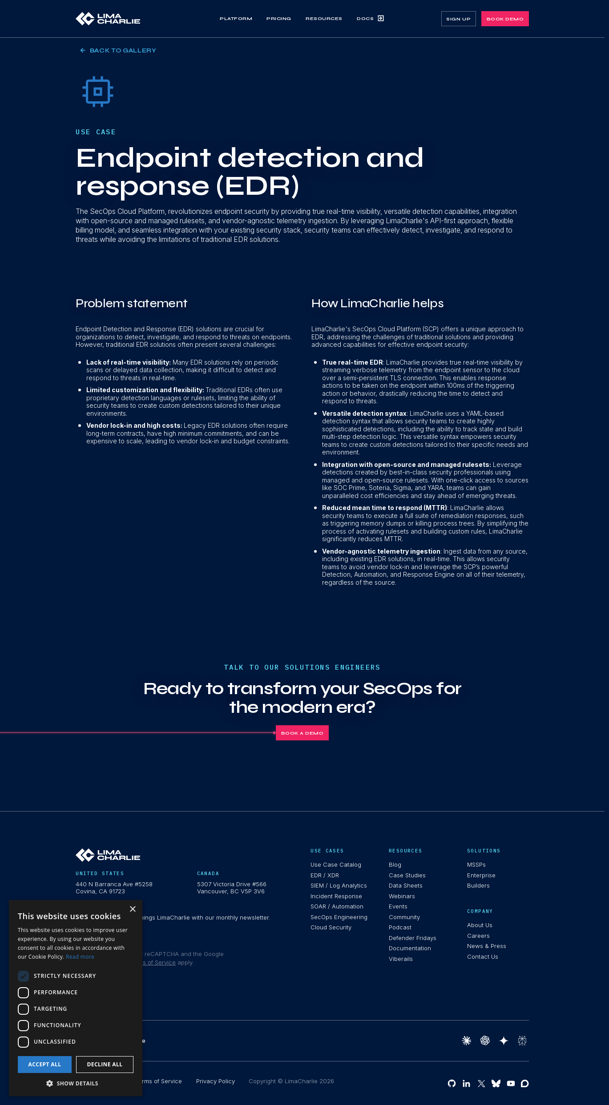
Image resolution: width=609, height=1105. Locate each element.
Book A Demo (302, 733)
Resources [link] (324, 18)
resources (405, 850)
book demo (505, 19)
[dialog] (75, 998)
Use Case (96, 131)
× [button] (132, 909)
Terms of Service (152, 962)
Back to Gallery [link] (118, 50)
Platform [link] (236, 18)
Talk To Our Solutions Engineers (302, 667)
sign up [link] (458, 19)
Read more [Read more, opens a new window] (80, 956)
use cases (327, 850)
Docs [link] (371, 18)
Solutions (483, 850)
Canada (208, 873)
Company (480, 911)
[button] (75, 1083)
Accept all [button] (44, 1064)
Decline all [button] (105, 1064)
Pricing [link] (278, 18)
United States (100, 873)
